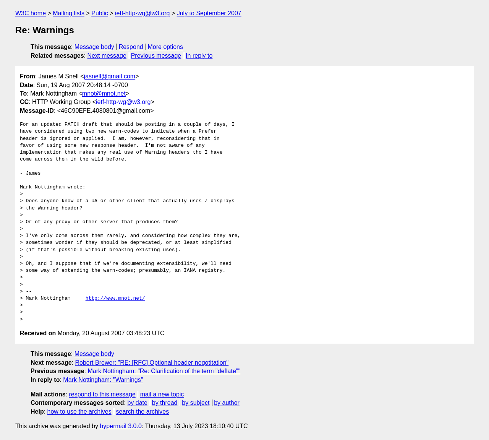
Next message (106, 55)
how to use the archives (79, 411)
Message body (94, 47)
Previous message (156, 55)
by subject (195, 402)
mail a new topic (162, 394)
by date (137, 402)
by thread (165, 402)
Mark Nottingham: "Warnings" (103, 380)
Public (99, 13)
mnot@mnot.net (104, 93)
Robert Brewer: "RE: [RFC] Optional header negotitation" (152, 362)
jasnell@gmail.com (110, 76)
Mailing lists (68, 13)
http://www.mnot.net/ (115, 298)
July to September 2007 (209, 13)
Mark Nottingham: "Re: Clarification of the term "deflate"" (163, 371)
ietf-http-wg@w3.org (142, 13)
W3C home (30, 13)
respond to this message (102, 394)
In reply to (199, 55)
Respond (131, 47)
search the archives (142, 411)
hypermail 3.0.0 (120, 426)
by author (227, 402)
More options (165, 47)
